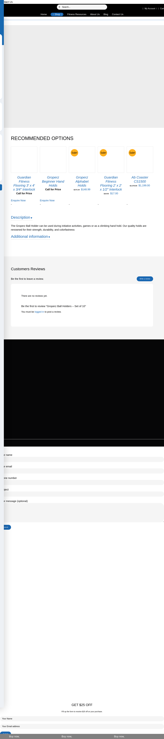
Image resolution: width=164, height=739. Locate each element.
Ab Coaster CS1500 (140, 179)
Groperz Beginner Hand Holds (53, 181)
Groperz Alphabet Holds (82, 181)
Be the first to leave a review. (27, 278)
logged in (39, 312)
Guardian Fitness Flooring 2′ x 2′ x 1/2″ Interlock (111, 183)
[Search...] (82, 7)
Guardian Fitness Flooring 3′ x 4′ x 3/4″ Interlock (24, 183)
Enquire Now (18, 200)
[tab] (82, 218)
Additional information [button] (29, 236)
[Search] (59, 7)
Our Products (76, 22)
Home (67, 22)
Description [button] (20, 217)
